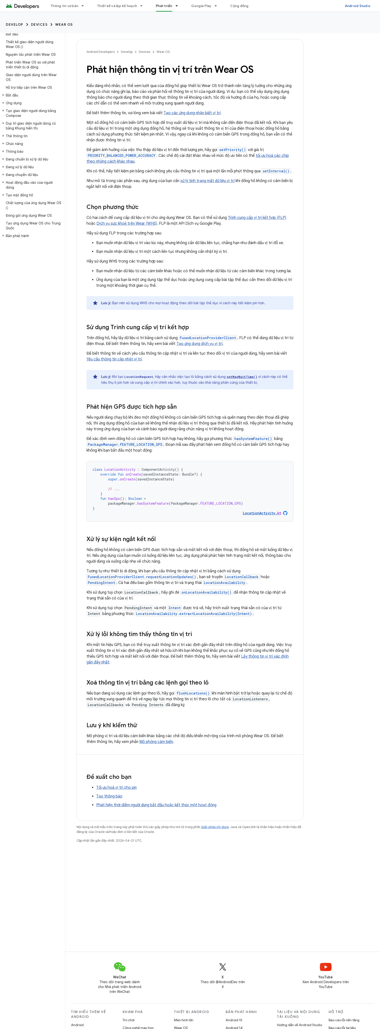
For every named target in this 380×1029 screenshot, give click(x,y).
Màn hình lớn (183, 1020)
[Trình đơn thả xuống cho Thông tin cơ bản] (84, 6)
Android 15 (234, 1020)
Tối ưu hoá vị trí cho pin (116, 787)
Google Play (201, 6)
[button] (31, 95)
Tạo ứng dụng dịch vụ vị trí (199, 343)
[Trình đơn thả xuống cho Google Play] (217, 6)
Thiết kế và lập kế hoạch (117, 6)
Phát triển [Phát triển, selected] (164, 6)
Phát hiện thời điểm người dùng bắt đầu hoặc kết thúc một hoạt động (156, 805)
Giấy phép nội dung (215, 827)
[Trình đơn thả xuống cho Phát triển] (178, 6)
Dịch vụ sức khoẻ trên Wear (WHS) (126, 223)
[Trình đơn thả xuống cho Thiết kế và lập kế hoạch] (143, 6)
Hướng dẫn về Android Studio (299, 1025)
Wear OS (64, 24)
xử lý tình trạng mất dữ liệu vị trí (207, 180)
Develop (14, 24)
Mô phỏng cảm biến (156, 741)
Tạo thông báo (109, 796)
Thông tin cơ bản (64, 6)
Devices (39, 24)
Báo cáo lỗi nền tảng (344, 1020)
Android (77, 1025)
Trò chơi (129, 1020)
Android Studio (358, 6)
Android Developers (101, 52)
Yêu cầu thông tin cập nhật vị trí (114, 359)
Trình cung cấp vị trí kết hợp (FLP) (257, 217)
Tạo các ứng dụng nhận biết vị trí (192, 113)
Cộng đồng (239, 6)
